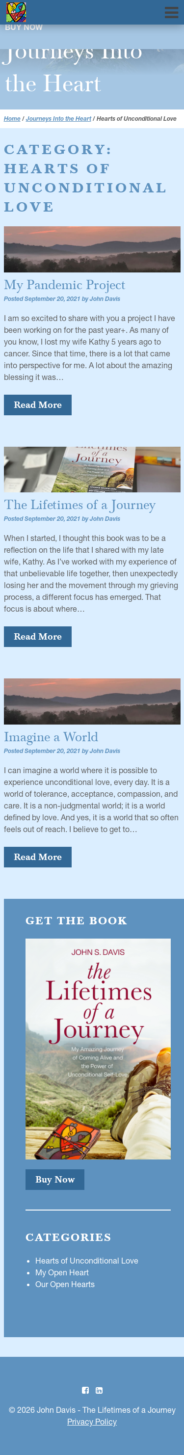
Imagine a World (51, 737)
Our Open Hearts (65, 1284)
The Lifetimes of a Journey (80, 505)
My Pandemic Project (65, 285)
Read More (38, 404)
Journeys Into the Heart (58, 118)
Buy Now (24, 28)
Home (12, 118)
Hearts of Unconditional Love (86, 1260)
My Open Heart (62, 1272)
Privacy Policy (92, 1421)
